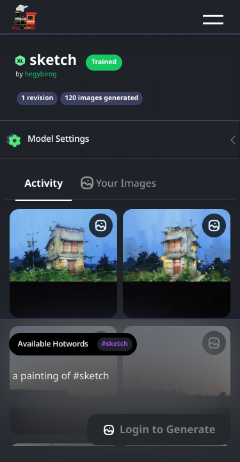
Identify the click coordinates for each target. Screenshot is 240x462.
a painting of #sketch (120, 383)
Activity (43, 183)
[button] (213, 19)
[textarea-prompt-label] (120, 390)
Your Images (118, 183)
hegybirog (41, 74)
